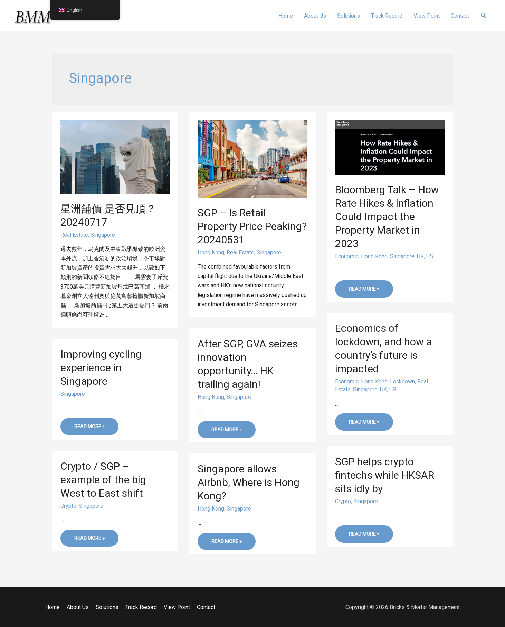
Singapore (102, 235)
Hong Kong (211, 252)
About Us (78, 607)
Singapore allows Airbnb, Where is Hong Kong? (248, 482)
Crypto (343, 501)
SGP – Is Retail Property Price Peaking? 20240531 (252, 226)
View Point (177, 607)
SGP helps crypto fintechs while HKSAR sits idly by (384, 475)
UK (420, 256)
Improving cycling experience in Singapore (101, 367)
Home (52, 607)
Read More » (364, 290)
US (429, 256)
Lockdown (402, 381)
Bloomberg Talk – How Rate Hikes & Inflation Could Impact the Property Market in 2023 (387, 217)
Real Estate (74, 235)
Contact (206, 607)
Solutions (107, 607)
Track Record (141, 607)
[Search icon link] (483, 15)
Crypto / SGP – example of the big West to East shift (103, 479)
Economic (347, 256)
